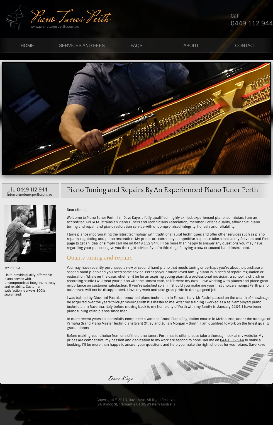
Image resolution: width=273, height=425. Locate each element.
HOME (27, 45)
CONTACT (245, 45)
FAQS (137, 45)
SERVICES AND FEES (82, 45)
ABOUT (191, 45)
